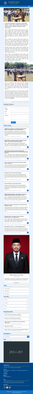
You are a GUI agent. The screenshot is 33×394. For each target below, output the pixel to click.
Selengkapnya (16, 282)
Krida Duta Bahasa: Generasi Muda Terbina (12, 183)
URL (5, 113)
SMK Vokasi (7, 291)
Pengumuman (6, 382)
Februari (16, 303)
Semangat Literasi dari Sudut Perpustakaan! (12, 172)
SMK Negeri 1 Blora (17, 391)
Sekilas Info (12, 382)
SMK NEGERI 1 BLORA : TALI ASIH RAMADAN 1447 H (14, 226)
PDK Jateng (7, 293)
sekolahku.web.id (18, 392)
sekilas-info (21, 382)
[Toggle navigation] (29, 6)
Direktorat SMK (7, 288)
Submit (13, 122)
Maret (16, 306)
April (16, 309)
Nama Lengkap (6, 109)
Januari (16, 300)
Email (6, 111)
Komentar (7, 115)
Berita (17, 382)
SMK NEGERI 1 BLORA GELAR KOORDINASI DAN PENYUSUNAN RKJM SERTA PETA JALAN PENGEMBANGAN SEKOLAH (16, 151)
